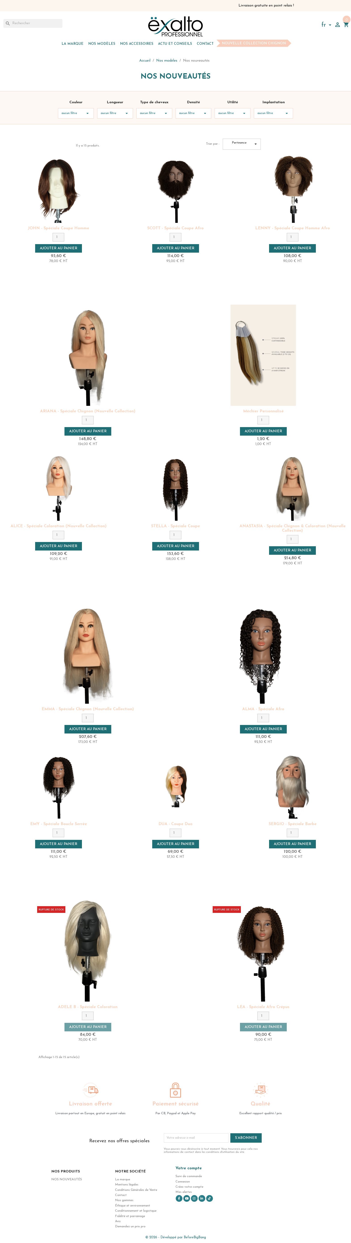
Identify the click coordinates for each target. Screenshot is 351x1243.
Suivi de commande (189, 1176)
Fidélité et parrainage (130, 1216)
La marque (72, 44)
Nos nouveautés (66, 1179)
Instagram (194, 1198)
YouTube (186, 1198)
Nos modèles (101, 44)
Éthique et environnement (132, 1205)
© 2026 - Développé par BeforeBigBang (175, 1237)
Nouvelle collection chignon (254, 43)
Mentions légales (126, 1184)
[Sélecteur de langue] (327, 25)
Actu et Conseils (175, 44)
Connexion (183, 1181)
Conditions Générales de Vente (136, 1190)
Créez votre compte (189, 1187)
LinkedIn (202, 1198)
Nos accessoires (136, 44)
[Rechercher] (32, 23)
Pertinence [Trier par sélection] (245, 144)
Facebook (179, 1198)
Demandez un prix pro (130, 1226)
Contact (205, 44)
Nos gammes (124, 1200)
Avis (118, 1221)
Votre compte (189, 1168)
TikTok (209, 1198)
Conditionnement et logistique (135, 1211)
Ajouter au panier (58, 248)
